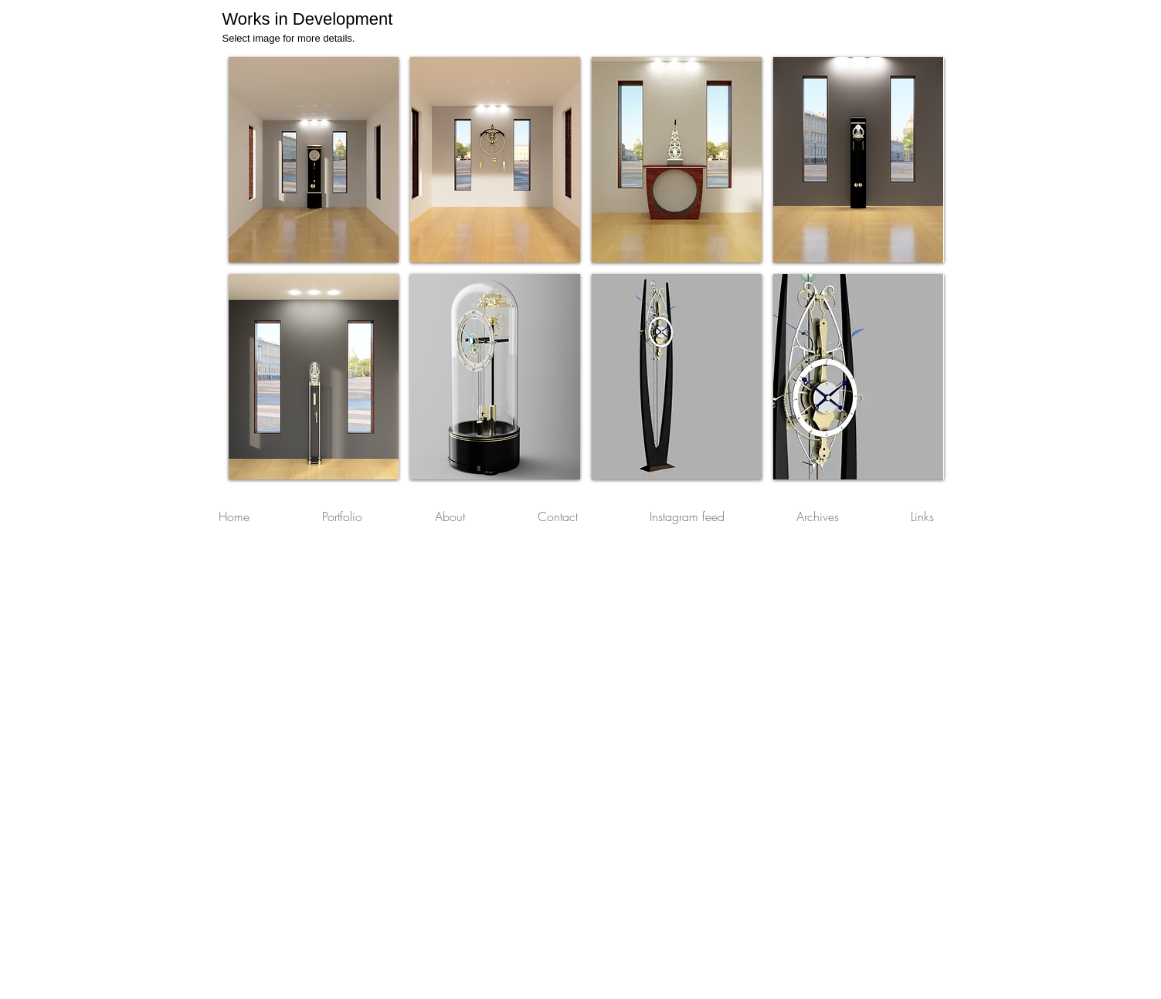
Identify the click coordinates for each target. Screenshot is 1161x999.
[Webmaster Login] (912, 991)
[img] (677, 376)
